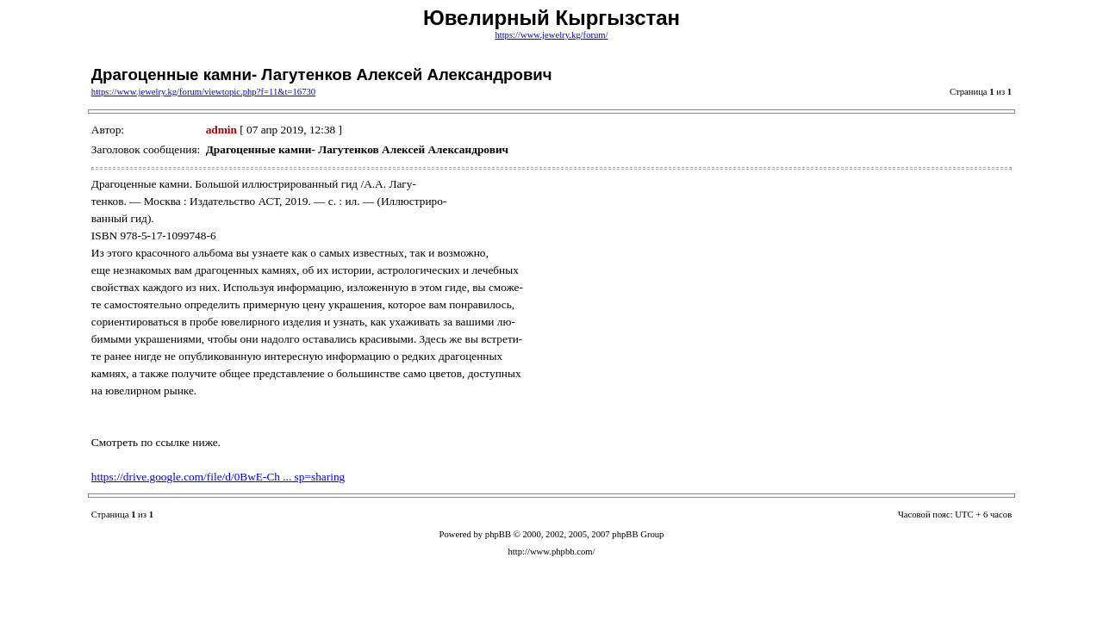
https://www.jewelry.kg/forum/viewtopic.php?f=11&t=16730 (203, 91)
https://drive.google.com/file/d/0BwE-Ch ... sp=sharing (218, 476)
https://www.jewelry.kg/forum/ (551, 35)
